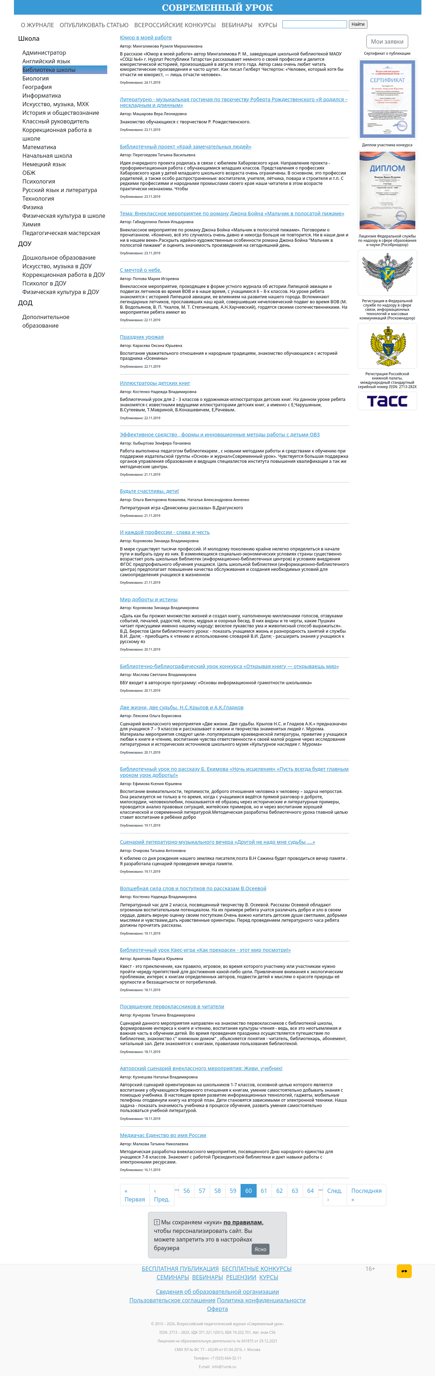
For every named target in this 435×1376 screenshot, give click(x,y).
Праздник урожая (142, 336)
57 (202, 1191)
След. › (335, 1195)
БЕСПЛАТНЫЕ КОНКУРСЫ (257, 1269)
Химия (32, 224)
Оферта (217, 1309)
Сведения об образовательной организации (217, 1292)
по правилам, (243, 1222)
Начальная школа (48, 156)
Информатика (42, 95)
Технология (38, 198)
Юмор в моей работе (146, 37)
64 (310, 1191)
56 (186, 1191)
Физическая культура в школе (64, 216)
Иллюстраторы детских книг (155, 382)
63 (295, 1191)
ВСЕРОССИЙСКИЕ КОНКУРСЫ (175, 25)
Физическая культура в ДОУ (61, 292)
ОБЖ (29, 173)
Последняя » (366, 1195)
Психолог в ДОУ (44, 283)
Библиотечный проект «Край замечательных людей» (186, 146)
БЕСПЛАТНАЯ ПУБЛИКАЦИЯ (180, 1269)
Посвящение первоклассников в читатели (172, 1006)
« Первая (135, 1195)
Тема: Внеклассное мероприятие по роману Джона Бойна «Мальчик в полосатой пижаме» (232, 213)
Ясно (261, 1249)
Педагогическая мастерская (61, 233)
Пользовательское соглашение (172, 1300)
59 (233, 1191)
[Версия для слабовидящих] (404, 1271)
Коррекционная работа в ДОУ (64, 275)
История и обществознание (61, 113)
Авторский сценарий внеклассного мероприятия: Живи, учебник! (201, 1068)
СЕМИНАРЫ (173, 1277)
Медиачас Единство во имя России (163, 1135)
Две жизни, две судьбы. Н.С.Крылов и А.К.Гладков (182, 707)
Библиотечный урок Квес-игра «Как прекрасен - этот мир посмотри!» (205, 949)
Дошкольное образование (59, 257)
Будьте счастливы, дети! (149, 491)
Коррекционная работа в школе (57, 134)
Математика (39, 147)
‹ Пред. (162, 1195)
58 (217, 1191)
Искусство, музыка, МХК (56, 104)
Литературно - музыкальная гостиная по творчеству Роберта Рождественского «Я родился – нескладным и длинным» (234, 102)
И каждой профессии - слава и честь (165, 532)
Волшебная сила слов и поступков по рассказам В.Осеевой (193, 888)
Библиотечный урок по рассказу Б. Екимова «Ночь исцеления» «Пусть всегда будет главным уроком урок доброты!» (234, 771)
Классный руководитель (56, 121)
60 (248, 1191)
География (37, 87)
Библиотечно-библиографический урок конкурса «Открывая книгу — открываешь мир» (229, 666)
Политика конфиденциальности (261, 1300)
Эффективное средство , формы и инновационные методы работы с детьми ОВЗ (220, 434)
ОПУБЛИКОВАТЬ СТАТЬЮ (94, 25)
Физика (33, 207)
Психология (39, 181)
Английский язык (46, 61)
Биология (36, 78)
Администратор (44, 53)
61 (264, 1191)
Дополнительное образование (46, 321)
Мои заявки (387, 41)
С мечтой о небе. (141, 269)
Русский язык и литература (60, 190)
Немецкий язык (44, 164)
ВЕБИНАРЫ (237, 25)
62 (279, 1191)
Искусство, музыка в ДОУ (57, 266)
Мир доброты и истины (149, 599)
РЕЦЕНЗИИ (241, 1277)
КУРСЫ (267, 25)
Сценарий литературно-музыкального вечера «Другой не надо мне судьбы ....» (217, 841)
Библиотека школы (49, 70)
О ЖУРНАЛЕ (37, 25)
